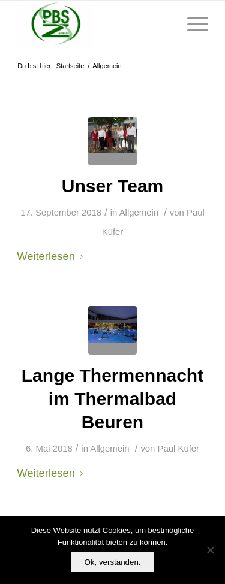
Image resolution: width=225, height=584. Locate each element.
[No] (210, 550)
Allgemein (138, 212)
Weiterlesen (52, 256)
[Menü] (191, 25)
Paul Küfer (179, 448)
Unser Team (113, 186)
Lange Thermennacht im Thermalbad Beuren (112, 398)
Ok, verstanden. (112, 562)
